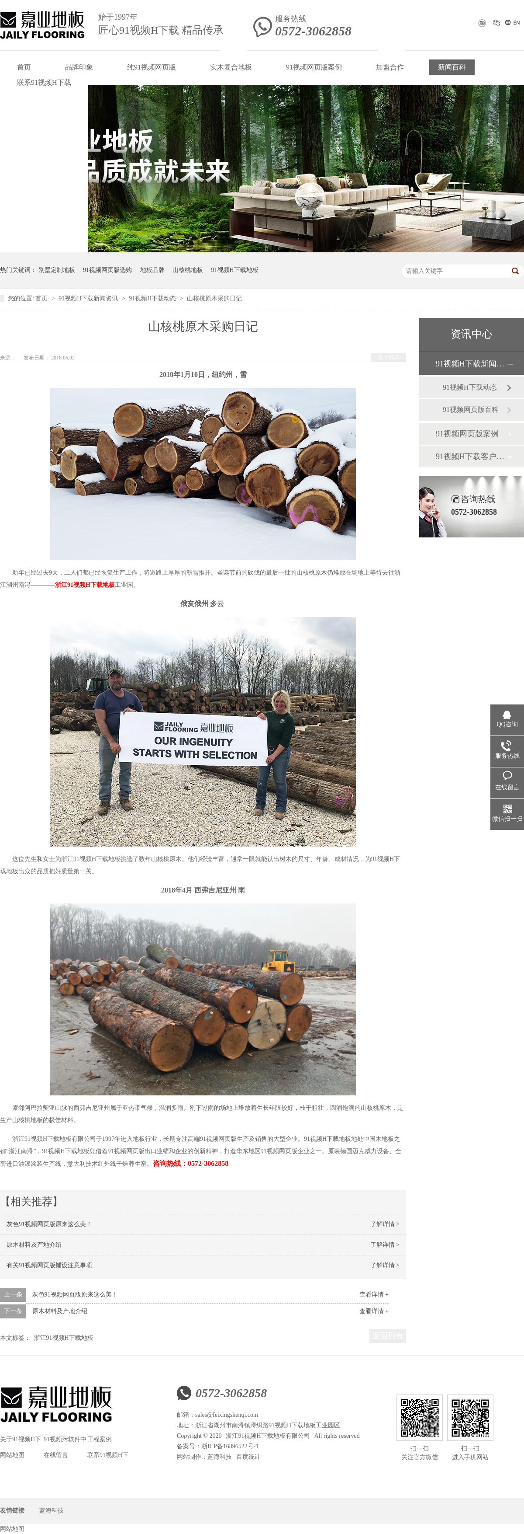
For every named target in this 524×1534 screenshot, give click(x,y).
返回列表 (388, 357)
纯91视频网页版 (151, 67)
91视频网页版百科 (471, 409)
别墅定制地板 (56, 270)
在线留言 (56, 1455)
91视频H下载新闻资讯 (89, 298)
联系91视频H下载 (44, 82)
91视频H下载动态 (153, 298)
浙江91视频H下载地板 (85, 585)
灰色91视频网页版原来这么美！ (75, 1294)
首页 (24, 67)
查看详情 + (374, 1294)
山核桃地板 (187, 270)
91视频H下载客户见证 (471, 456)
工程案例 (99, 1439)
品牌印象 (79, 67)
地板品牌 (152, 270)
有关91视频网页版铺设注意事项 (49, 1265)
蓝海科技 (219, 1457)
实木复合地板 (231, 67)
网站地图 (12, 1455)
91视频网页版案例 (314, 67)
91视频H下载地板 (235, 270)
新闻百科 (452, 67)
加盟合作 (390, 67)
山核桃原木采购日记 (214, 298)
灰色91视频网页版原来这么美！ (49, 1224)
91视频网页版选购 (107, 270)
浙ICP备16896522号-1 (230, 1446)
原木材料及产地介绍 (34, 1244)
